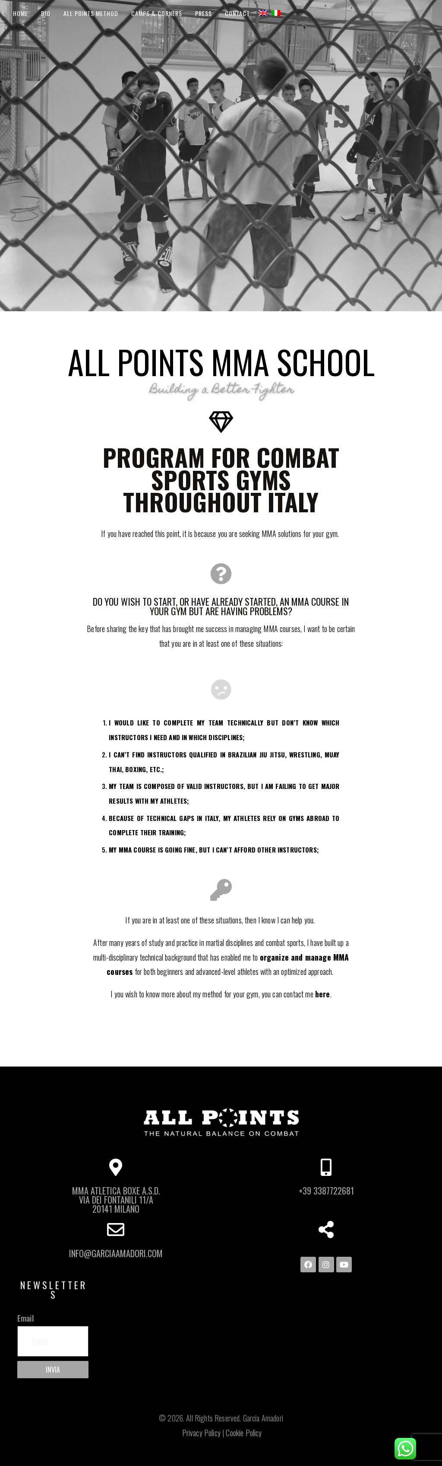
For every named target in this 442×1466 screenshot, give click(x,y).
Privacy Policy (201, 1432)
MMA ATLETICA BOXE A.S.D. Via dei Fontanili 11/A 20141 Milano (116, 1199)
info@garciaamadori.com (116, 1253)
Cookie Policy (244, 1432)
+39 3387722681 (326, 1190)
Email (25, 1318)
